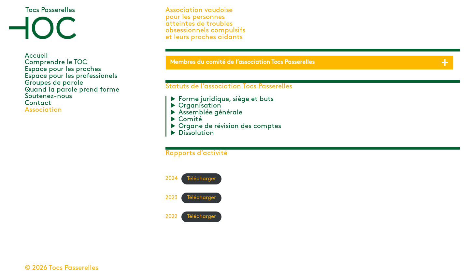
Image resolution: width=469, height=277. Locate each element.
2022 (171, 216)
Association (43, 110)
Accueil (36, 55)
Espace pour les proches (63, 69)
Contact (38, 103)
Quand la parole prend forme (72, 89)
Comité (190, 119)
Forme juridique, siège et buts (226, 99)
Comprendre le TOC (56, 62)
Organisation (199, 106)
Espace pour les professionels (71, 76)
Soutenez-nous (48, 96)
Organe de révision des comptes (229, 126)
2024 (171, 179)
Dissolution (196, 133)
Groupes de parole (54, 83)
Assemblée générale (210, 112)
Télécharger (201, 179)
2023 (171, 197)
